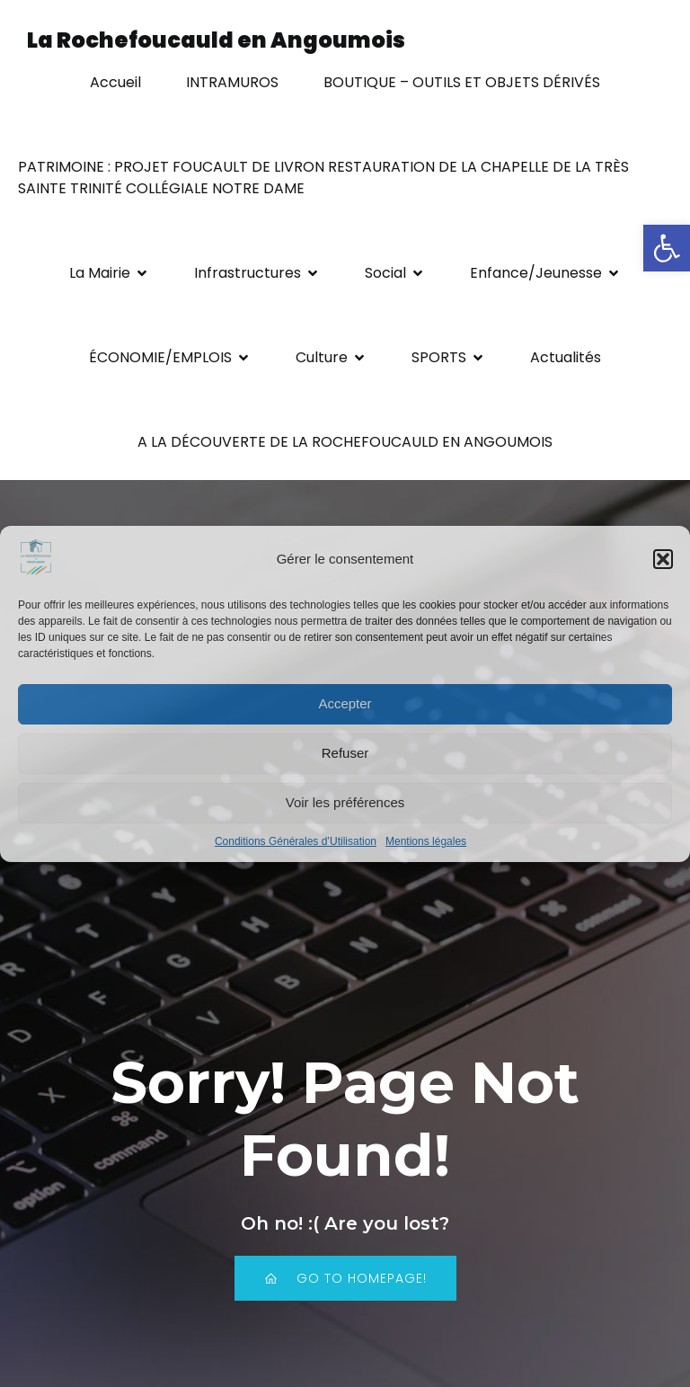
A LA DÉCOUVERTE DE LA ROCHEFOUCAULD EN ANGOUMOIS (345, 441)
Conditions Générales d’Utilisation (295, 841)
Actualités (565, 357)
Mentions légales (425, 841)
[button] (666, 248)
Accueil (115, 82)
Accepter (344, 703)
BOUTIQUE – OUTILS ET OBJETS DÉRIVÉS (461, 82)
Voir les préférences (345, 802)
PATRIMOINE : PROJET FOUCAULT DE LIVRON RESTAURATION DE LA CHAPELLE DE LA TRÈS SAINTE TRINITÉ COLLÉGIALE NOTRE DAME (325, 177)
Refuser (345, 752)
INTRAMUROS (232, 82)
